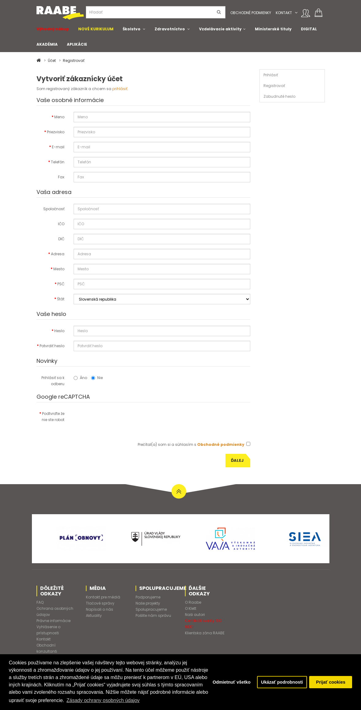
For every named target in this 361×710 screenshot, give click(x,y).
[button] (296, 12)
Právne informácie (53, 620)
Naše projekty (148, 603)
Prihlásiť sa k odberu (52, 380)
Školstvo (131, 29)
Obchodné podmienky (250, 12)
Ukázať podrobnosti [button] (282, 682)
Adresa (57, 253)
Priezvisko (55, 132)
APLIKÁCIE (77, 44)
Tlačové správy (100, 603)
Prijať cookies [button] (330, 682)
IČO (61, 223)
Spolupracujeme (151, 609)
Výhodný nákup (52, 29)
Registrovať (73, 60)
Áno (80, 377)
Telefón (57, 162)
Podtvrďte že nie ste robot (53, 416)
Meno (59, 117)
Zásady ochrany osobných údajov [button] (103, 700)
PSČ (60, 284)
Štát (60, 299)
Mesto (58, 268)
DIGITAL (309, 29)
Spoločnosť (53, 208)
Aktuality (94, 615)
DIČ (61, 238)
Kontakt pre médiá (103, 597)
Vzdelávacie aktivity (220, 29)
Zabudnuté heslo (279, 96)
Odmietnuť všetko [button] (232, 682)
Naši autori (195, 614)
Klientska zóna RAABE (205, 633)
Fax (61, 177)
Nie (97, 377)
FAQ (40, 602)
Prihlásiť (270, 75)
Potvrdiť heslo (52, 345)
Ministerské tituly (273, 29)
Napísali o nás (99, 609)
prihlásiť (119, 88)
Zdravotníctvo (170, 29)
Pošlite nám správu (153, 615)
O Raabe (193, 602)
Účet (52, 60)
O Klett (190, 608)
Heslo (59, 330)
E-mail (58, 147)
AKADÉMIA (47, 44)
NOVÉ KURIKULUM (95, 29)
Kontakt (284, 12)
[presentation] (120, 420)
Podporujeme (148, 597)
